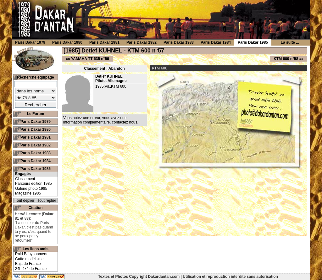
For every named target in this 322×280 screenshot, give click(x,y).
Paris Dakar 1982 (35, 145)
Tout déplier (25, 200)
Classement (25, 179)
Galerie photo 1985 (31, 188)
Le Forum (35, 114)
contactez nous (124, 122)
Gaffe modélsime (29, 259)
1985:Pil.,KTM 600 (110, 86)
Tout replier (46, 200)
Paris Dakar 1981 (35, 137)
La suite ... (290, 42)
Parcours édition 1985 (33, 183)
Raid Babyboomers (31, 254)
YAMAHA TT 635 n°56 (90, 59)
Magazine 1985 (28, 193)
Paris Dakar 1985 (35, 169)
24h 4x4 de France (31, 268)
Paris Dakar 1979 (35, 121)
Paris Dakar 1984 (35, 161)
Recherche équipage (35, 77)
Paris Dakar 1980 (35, 129)
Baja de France (28, 263)
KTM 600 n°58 (286, 59)
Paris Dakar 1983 (35, 153)
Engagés (23, 174)
